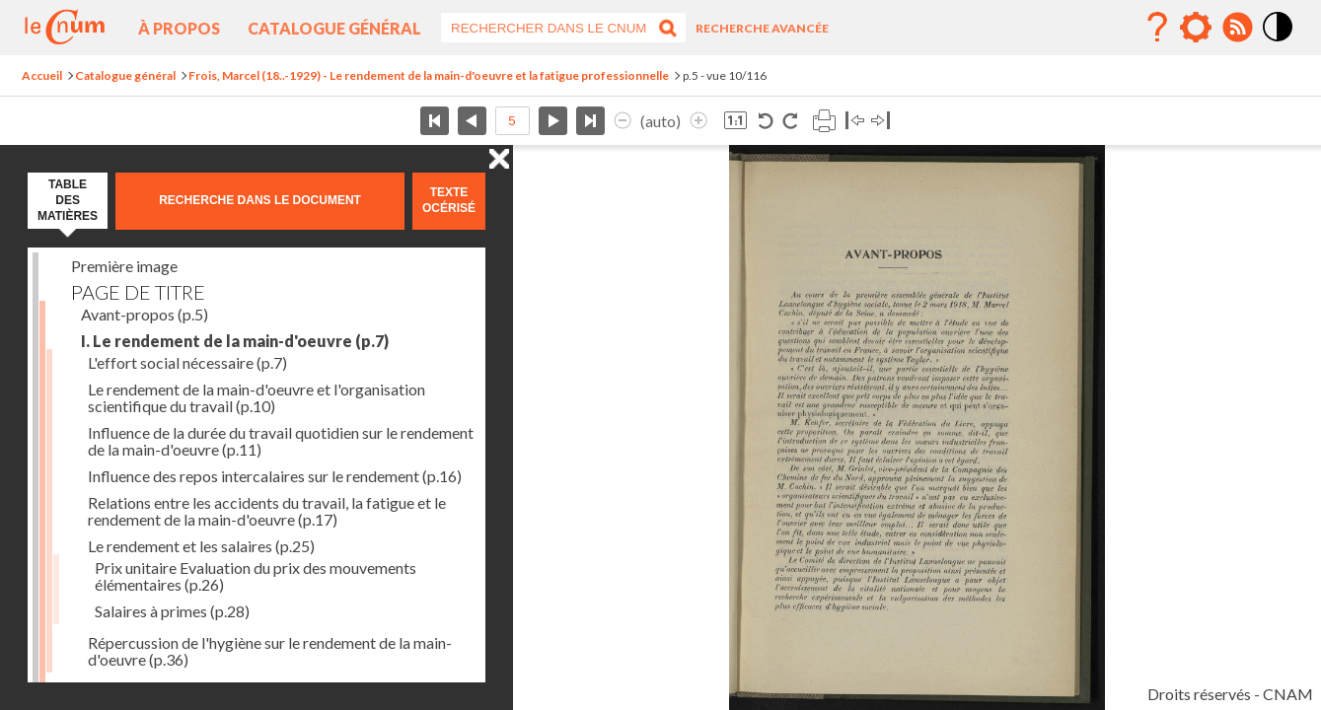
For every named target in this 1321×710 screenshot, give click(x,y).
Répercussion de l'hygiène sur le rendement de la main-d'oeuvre (270, 651)
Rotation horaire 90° (789, 120)
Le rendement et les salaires (201, 545)
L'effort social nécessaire (187, 362)
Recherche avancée (762, 28)
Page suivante (553, 120)
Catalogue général (334, 28)
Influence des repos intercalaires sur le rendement (275, 475)
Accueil (42, 75)
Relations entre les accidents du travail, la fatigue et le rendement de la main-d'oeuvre (267, 511)
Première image (124, 265)
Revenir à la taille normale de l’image (735, 120)
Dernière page (590, 120)
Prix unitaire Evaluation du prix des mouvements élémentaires (255, 576)
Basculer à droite (880, 120)
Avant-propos (144, 314)
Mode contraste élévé (1278, 42)
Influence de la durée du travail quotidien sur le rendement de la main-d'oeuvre (281, 441)
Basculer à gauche (854, 120)
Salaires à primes (172, 611)
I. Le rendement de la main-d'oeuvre (235, 340)
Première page (434, 120)
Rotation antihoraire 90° (766, 120)
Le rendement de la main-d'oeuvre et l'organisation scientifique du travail (256, 397)
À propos (179, 28)
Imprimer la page (824, 120)
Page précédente (472, 120)
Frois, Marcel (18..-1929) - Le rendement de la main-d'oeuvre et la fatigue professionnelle (428, 75)
